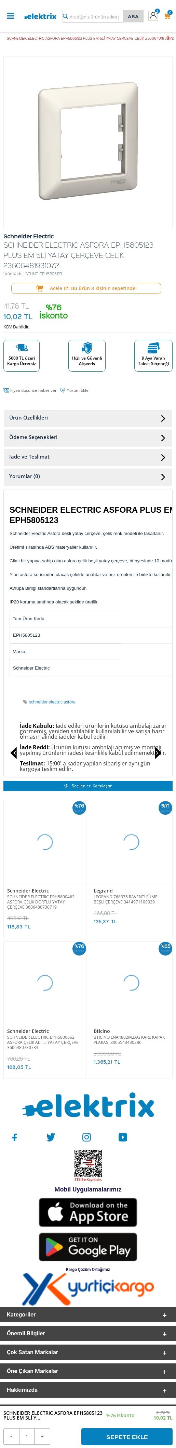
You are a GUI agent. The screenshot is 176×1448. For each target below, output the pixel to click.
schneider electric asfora (52, 701)
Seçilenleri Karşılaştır (88, 786)
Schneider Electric (28, 890)
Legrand (103, 890)
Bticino (102, 1031)
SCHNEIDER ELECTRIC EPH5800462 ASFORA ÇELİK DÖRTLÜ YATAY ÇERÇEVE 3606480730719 (41, 902)
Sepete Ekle (127, 1436)
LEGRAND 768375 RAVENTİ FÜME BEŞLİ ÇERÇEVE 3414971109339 (126, 899)
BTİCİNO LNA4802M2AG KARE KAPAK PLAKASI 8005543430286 (129, 1040)
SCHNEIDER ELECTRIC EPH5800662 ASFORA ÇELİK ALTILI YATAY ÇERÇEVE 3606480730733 (43, 1042)
